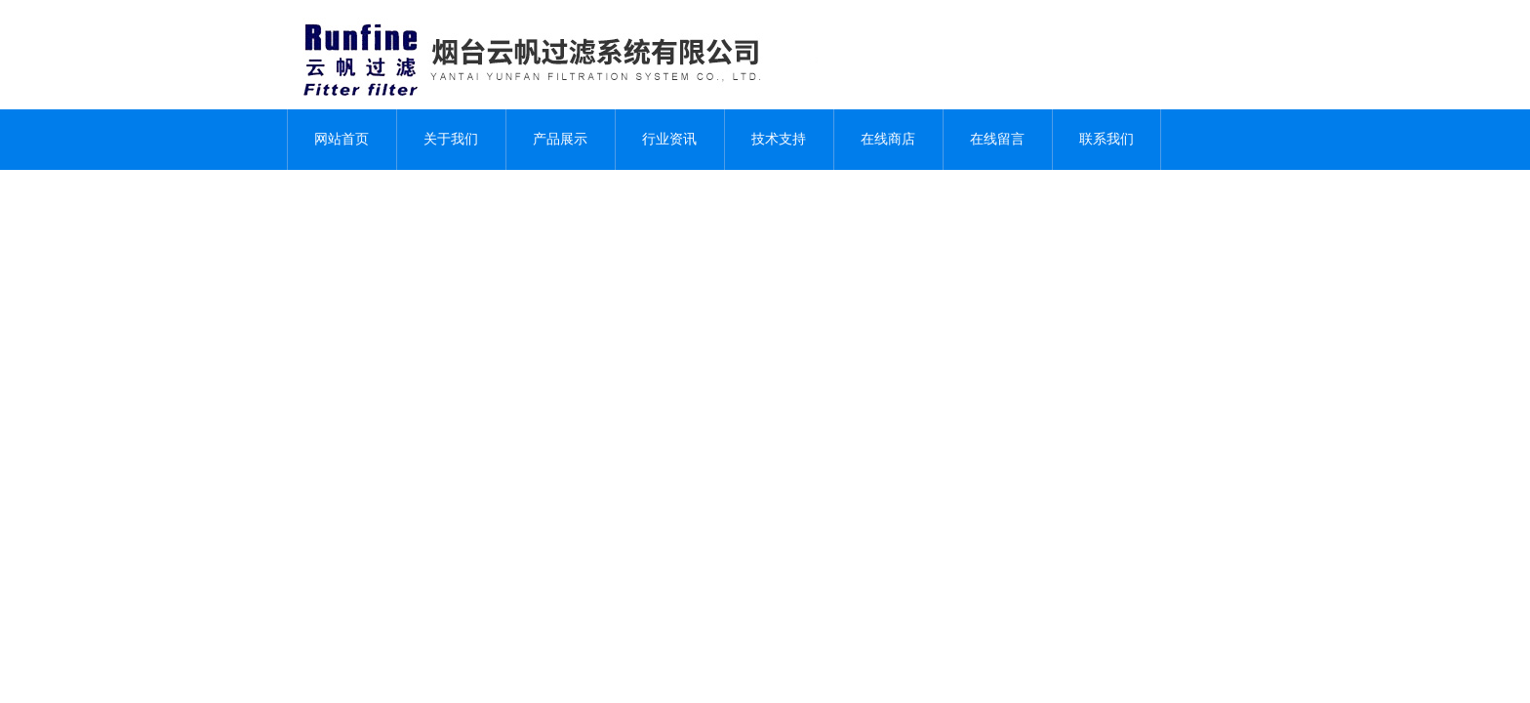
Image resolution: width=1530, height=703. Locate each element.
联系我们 (1106, 139)
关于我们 (450, 139)
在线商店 (888, 139)
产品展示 (560, 139)
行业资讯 (669, 139)
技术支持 (778, 139)
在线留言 (997, 139)
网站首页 (341, 139)
